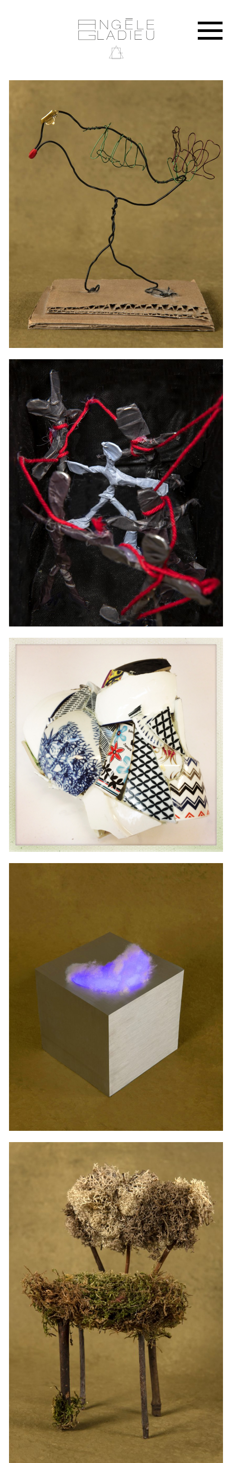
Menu (210, 31)
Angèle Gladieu (116, 39)
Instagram (218, 9)
